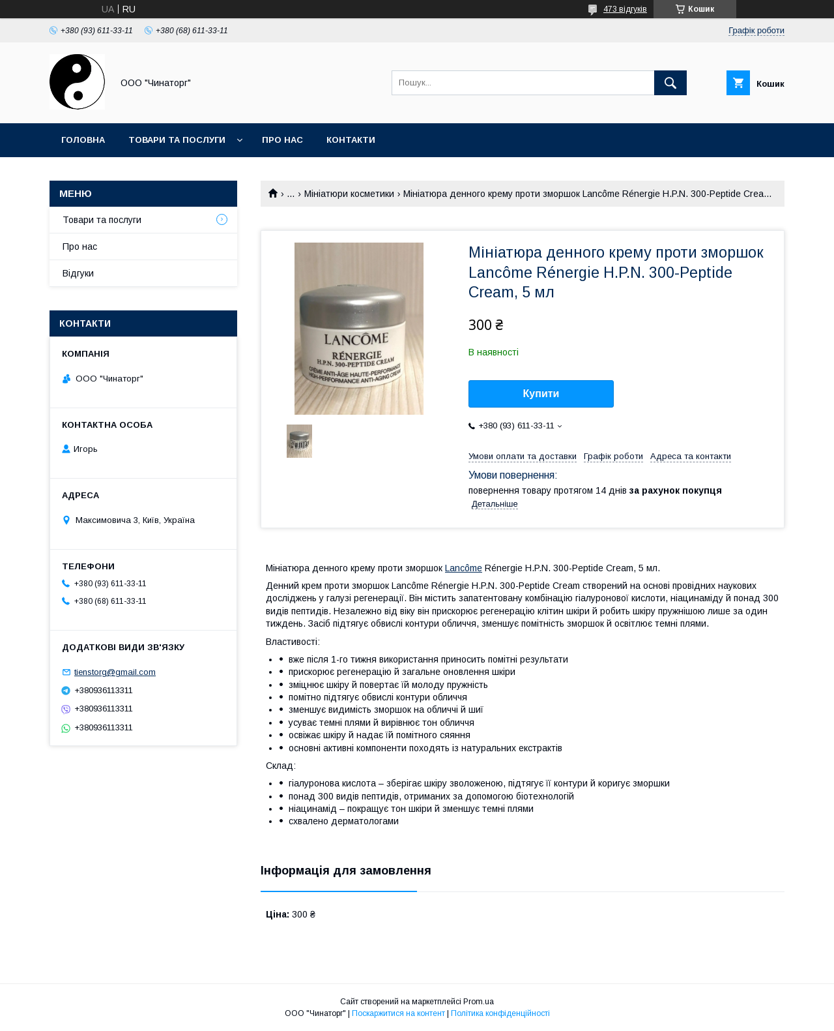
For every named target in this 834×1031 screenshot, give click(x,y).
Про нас (282, 140)
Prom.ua (478, 1001)
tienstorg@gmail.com (115, 672)
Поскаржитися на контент (398, 1013)
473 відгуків (625, 9)
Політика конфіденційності (500, 1013)
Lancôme (463, 568)
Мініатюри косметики (349, 193)
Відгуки (78, 273)
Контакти (350, 140)
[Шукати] (670, 82)
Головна (83, 140)
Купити (541, 393)
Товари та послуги (176, 140)
